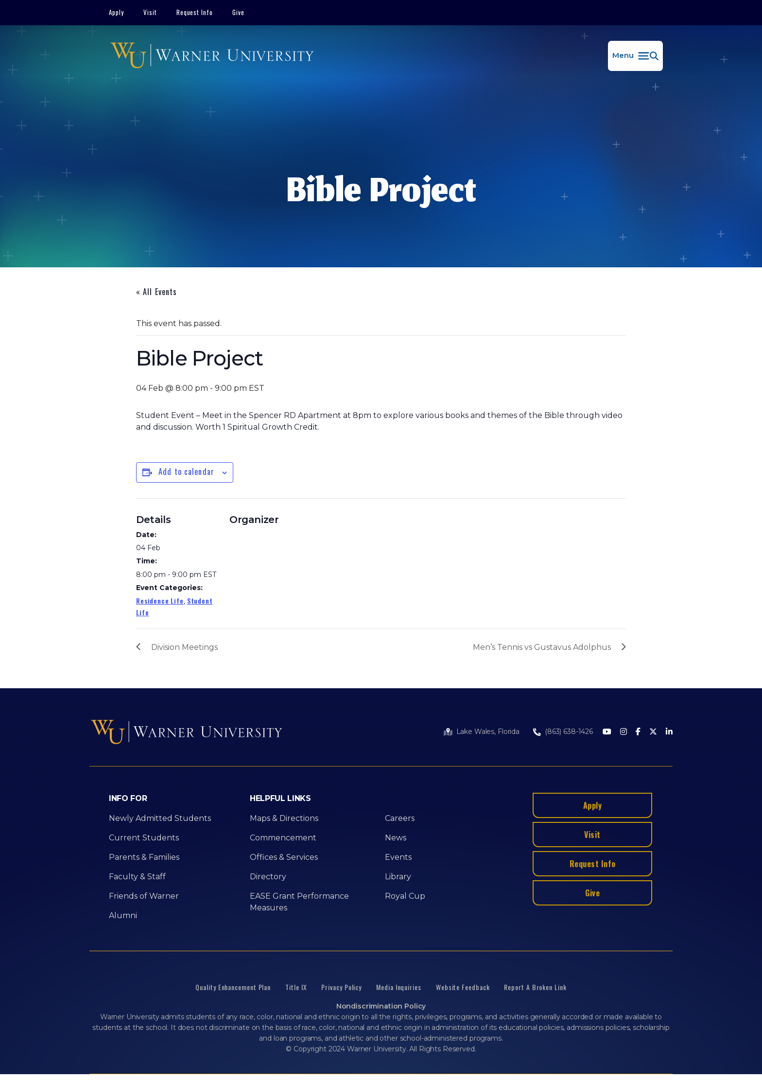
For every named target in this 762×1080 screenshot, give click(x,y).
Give (238, 12)
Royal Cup (405, 896)
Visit (150, 12)
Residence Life (160, 600)
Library (398, 876)
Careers (400, 818)
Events (398, 857)
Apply (116, 12)
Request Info (194, 12)
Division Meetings (184, 647)
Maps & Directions (284, 818)
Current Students (144, 837)
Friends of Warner (144, 896)
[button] (635, 56)
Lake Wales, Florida (488, 731)
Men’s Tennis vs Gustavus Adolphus (542, 647)
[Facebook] (638, 732)
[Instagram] (623, 732)
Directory (268, 876)
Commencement (283, 837)
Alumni (123, 915)
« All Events (156, 291)
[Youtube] (607, 732)
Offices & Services (284, 857)
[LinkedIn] (669, 732)
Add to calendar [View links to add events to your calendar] (186, 471)
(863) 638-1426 (569, 731)
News (395, 837)
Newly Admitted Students (160, 818)
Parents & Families (144, 857)
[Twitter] (653, 732)
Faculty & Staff (137, 876)
